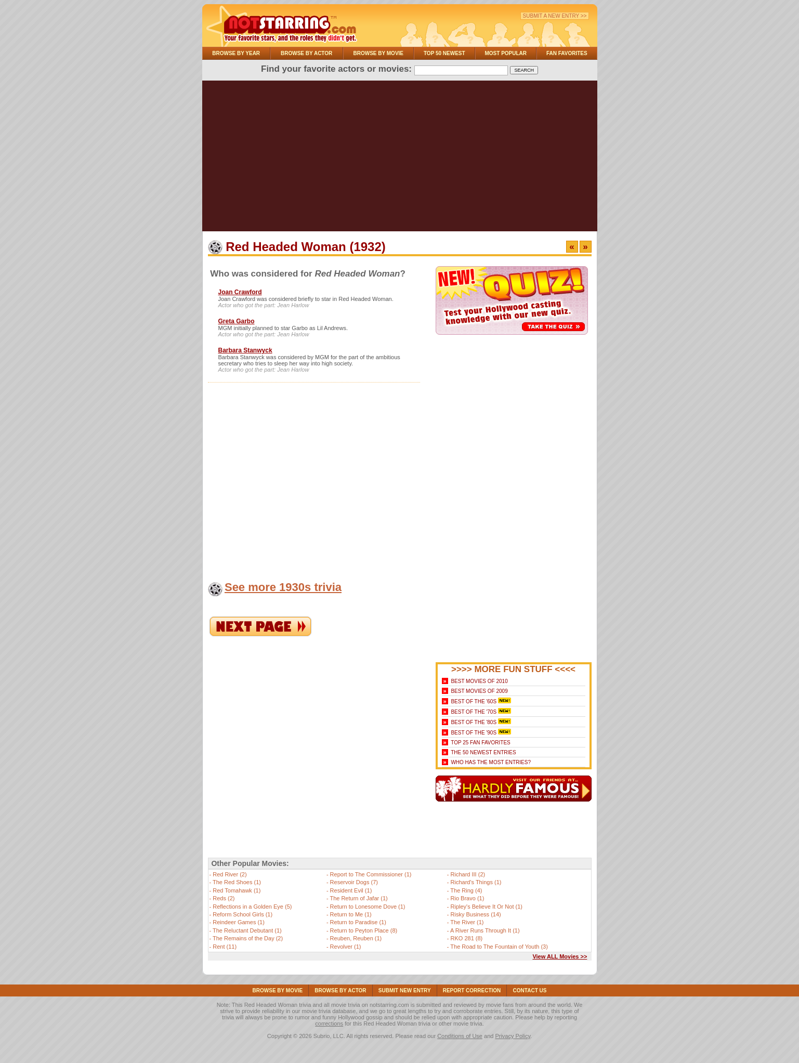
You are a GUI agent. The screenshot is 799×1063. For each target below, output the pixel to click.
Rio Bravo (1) (467, 898)
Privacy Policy (512, 1036)
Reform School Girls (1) (242, 914)
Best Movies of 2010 (479, 681)
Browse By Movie (378, 53)
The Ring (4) (466, 890)
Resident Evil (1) (351, 890)
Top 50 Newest (444, 53)
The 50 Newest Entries (483, 752)
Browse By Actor (306, 53)
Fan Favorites (566, 53)
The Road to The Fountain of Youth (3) (499, 946)
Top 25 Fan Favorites (480, 742)
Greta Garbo (236, 321)
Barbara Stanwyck (245, 350)
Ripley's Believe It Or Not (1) (486, 906)
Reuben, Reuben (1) (356, 938)
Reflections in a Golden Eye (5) (252, 906)
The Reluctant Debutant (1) (247, 930)
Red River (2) (229, 874)
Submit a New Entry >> (555, 16)
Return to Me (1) (351, 914)
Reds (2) (223, 898)
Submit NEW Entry (404, 990)
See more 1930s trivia (283, 587)
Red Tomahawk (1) (236, 890)
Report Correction (472, 990)
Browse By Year (236, 53)
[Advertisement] (399, 158)
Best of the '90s (473, 733)
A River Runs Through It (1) (485, 930)
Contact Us (530, 990)
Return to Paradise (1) (358, 922)
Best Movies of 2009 (479, 691)
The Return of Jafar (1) (358, 898)
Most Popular (505, 53)
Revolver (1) (345, 946)
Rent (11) (225, 946)
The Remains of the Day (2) (248, 938)
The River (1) (466, 922)
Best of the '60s (473, 701)
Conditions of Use (459, 1036)
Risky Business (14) (476, 914)
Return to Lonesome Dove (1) (367, 906)
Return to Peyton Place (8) (364, 930)
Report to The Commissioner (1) (371, 874)
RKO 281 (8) (467, 938)
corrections (329, 1023)
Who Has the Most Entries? (491, 762)
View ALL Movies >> (559, 956)
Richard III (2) (468, 874)
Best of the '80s (473, 722)
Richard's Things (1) (476, 882)
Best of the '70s (473, 712)
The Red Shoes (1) (237, 882)
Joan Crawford (240, 292)
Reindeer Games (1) (239, 922)
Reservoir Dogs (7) (354, 882)
